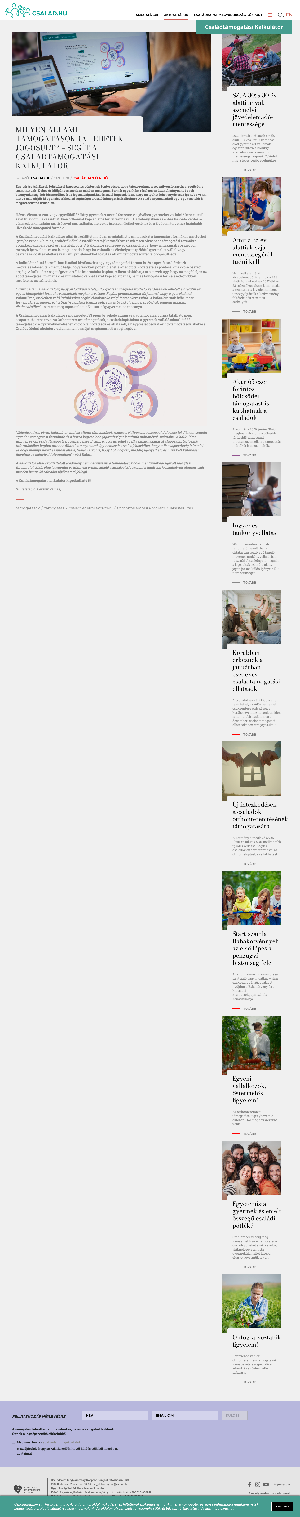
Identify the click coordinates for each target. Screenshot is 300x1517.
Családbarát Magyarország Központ (228, 15)
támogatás (54, 508)
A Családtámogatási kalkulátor (40, 236)
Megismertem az (48, 1442)
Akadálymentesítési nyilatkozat (269, 1493)
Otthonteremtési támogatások (81, 319)
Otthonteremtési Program (141, 508)
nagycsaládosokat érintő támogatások (160, 324)
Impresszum (282, 1484)
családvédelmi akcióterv (90, 508)
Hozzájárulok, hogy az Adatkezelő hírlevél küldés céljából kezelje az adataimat (68, 1451)
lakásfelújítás (181, 508)
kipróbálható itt (78, 480)
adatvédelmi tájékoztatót (61, 1442)
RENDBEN (282, 1506)
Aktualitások (176, 15)
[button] (270, 15)
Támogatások (146, 15)
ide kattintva (209, 1508)
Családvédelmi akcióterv (35, 328)
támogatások (28, 508)
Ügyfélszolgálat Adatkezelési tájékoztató (77, 1488)
